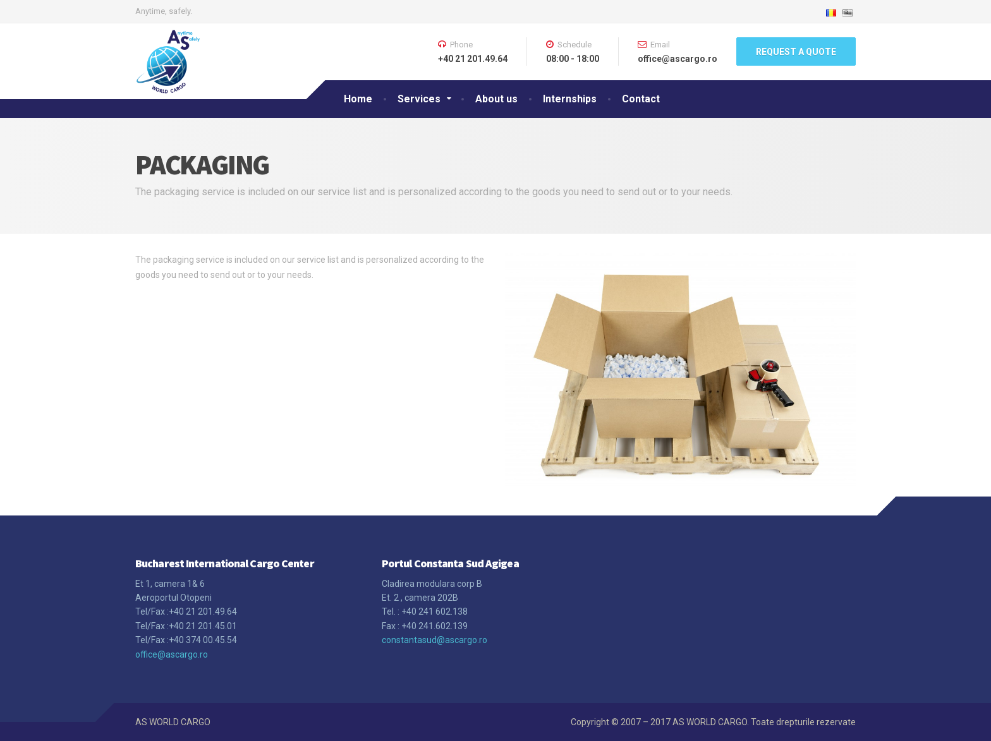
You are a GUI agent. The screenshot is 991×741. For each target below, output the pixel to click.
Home (358, 99)
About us (496, 99)
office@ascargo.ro (171, 654)
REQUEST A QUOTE (796, 52)
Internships (570, 99)
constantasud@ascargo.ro (434, 640)
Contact (641, 99)
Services (419, 99)
